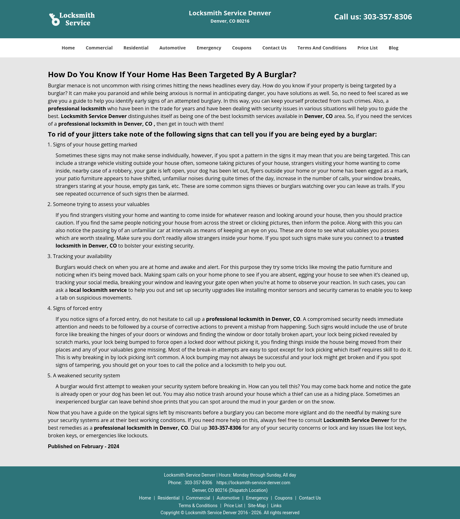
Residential (136, 48)
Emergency (209, 48)
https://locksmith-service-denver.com (253, 482)
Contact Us (274, 48)
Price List (367, 48)
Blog (393, 48)
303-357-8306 (387, 16)
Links (276, 505)
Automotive (172, 48)
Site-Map (256, 505)
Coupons (241, 48)
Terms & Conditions (198, 505)
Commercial (99, 48)
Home (68, 48)
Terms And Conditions (322, 48)
